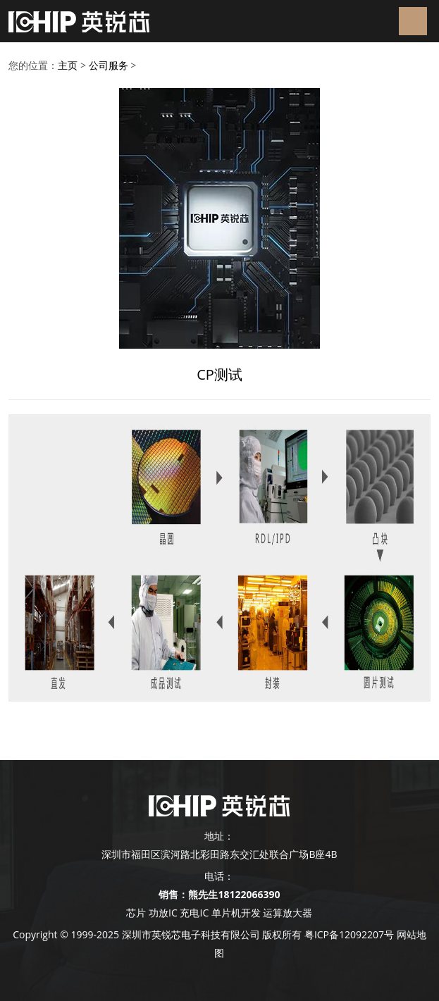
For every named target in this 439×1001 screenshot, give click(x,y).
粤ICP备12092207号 (349, 934)
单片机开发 (236, 912)
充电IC (194, 912)
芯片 (136, 912)
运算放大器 (287, 912)
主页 (68, 65)
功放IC (163, 912)
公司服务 (108, 65)
